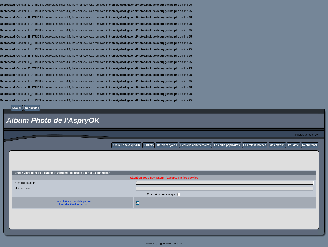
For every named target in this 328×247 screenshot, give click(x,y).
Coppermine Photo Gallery (170, 243)
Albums (149, 145)
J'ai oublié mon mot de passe (73, 201)
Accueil (17, 108)
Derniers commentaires (195, 145)
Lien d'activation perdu (73, 204)
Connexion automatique (162, 194)
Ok (137, 203)
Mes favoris (277, 145)
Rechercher (309, 145)
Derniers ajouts (167, 145)
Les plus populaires (227, 145)
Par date (293, 145)
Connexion (32, 108)
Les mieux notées (254, 145)
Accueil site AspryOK (126, 145)
